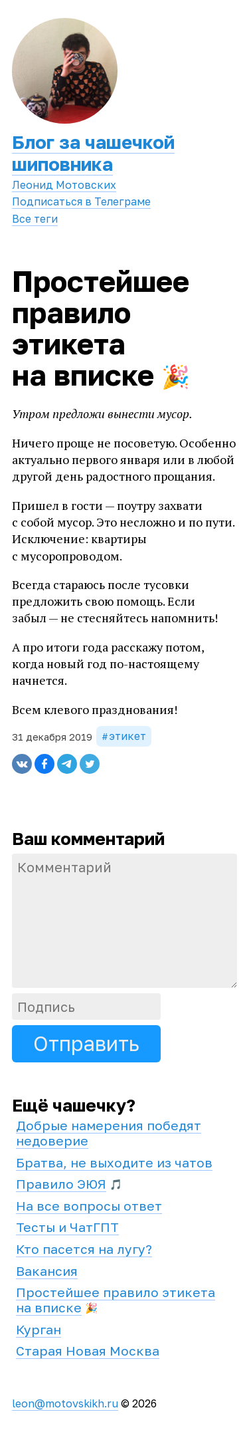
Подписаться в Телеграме (81, 201)
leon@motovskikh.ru (65, 1403)
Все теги (35, 218)
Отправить (86, 1043)
